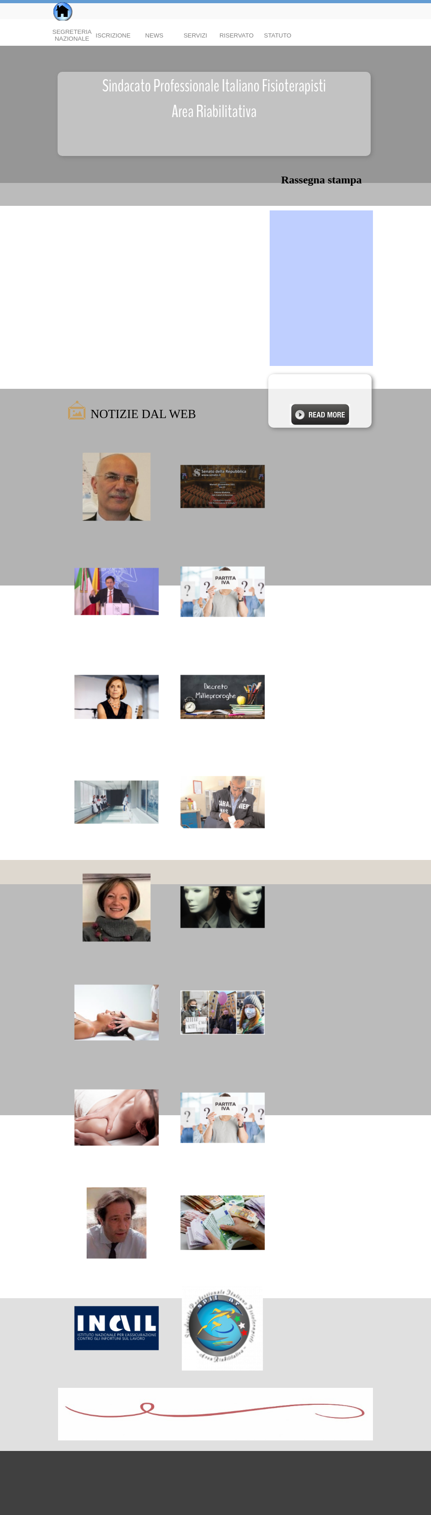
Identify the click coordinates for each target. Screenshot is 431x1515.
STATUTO (278, 35)
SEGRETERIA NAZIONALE (72, 35)
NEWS (154, 35)
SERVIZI (196, 35)
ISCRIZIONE (113, 35)
